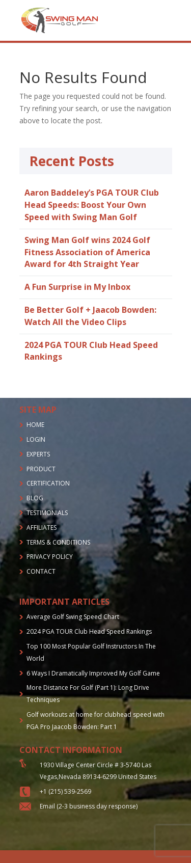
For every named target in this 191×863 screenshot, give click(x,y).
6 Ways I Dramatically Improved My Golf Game (93, 673)
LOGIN (35, 439)
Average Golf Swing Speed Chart (72, 616)
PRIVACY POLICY (49, 556)
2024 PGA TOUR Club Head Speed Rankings (89, 631)
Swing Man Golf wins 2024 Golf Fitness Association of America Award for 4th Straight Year (87, 252)
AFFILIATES (41, 527)
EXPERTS (38, 454)
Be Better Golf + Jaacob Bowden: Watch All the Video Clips (90, 316)
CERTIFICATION (48, 483)
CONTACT (41, 571)
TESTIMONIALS (47, 512)
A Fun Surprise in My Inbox (77, 286)
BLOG (34, 498)
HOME (35, 424)
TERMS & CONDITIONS (58, 542)
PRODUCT (41, 469)
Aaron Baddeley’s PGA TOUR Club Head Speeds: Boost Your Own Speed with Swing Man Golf (91, 205)
